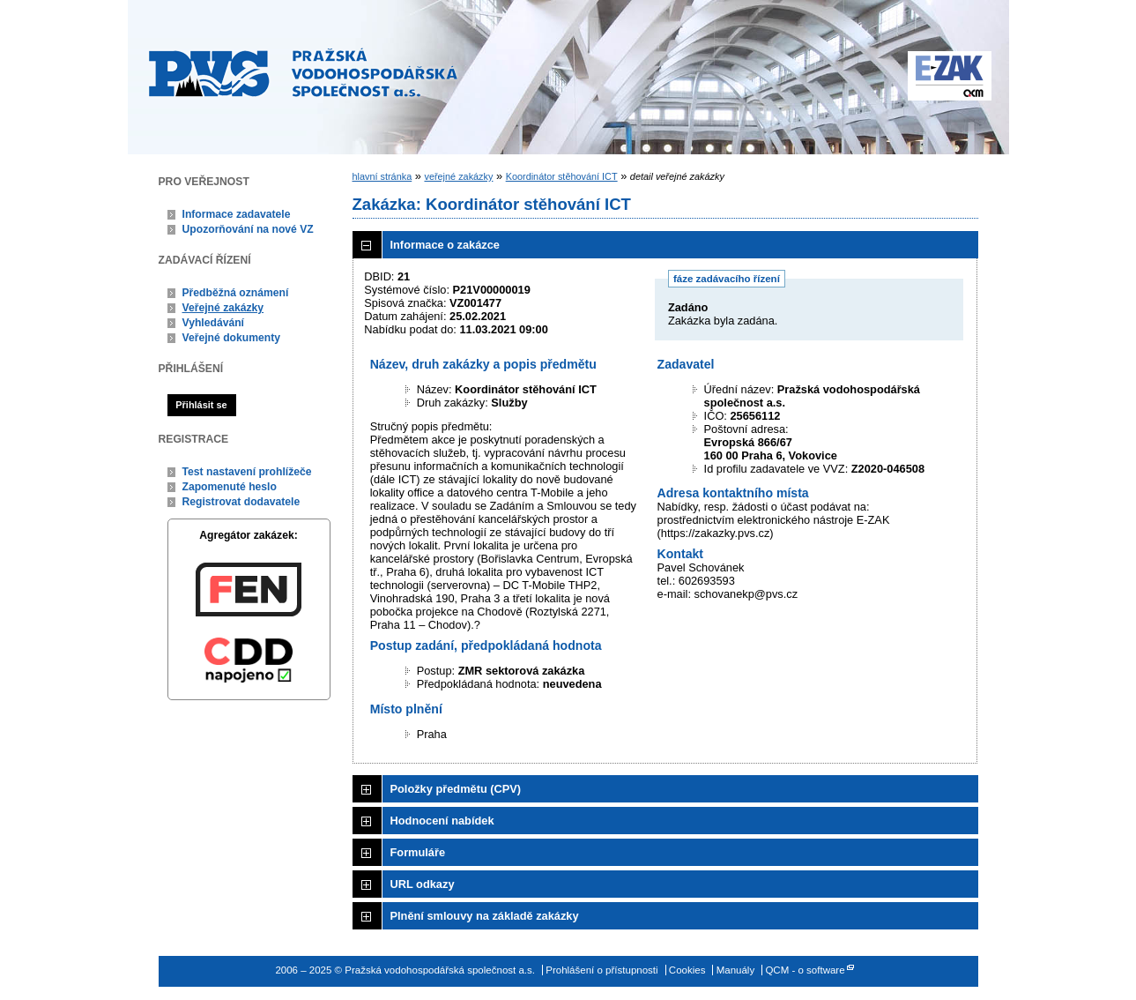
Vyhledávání (213, 323)
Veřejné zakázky (223, 308)
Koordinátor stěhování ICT (562, 176)
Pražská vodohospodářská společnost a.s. (303, 72)
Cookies (687, 970)
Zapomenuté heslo (229, 487)
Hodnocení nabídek (442, 820)
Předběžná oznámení (235, 293)
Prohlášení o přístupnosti (601, 970)
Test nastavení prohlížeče (247, 472)
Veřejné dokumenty (231, 338)
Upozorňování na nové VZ (248, 229)
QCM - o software (804, 970)
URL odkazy (422, 884)
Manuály (735, 970)
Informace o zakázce (445, 244)
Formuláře (418, 852)
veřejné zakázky (458, 176)
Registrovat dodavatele (241, 502)
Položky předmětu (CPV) (456, 788)
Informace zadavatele (236, 214)
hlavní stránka (382, 176)
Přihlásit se (200, 404)
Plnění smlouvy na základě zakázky (484, 915)
